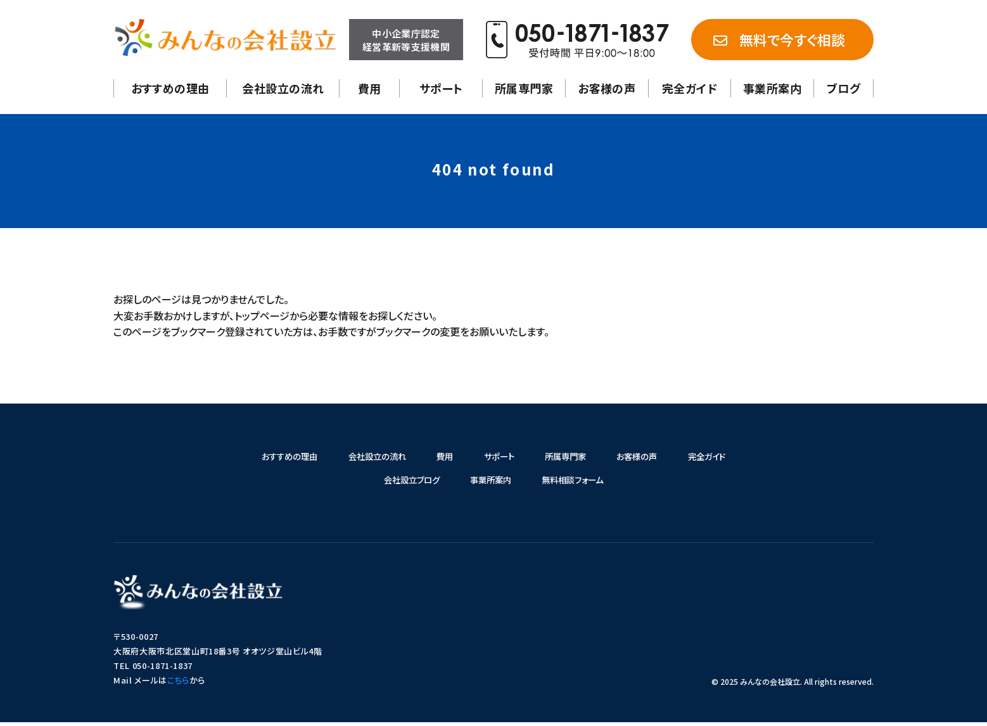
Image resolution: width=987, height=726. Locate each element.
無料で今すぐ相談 (779, 39)
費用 (369, 88)
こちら (178, 684)
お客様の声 (606, 88)
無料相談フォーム (580, 482)
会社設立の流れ (283, 88)
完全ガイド (689, 88)
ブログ (843, 88)
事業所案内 (772, 88)
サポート (441, 88)
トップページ (262, 315)
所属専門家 (524, 88)
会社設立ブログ (404, 482)
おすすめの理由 (170, 88)
